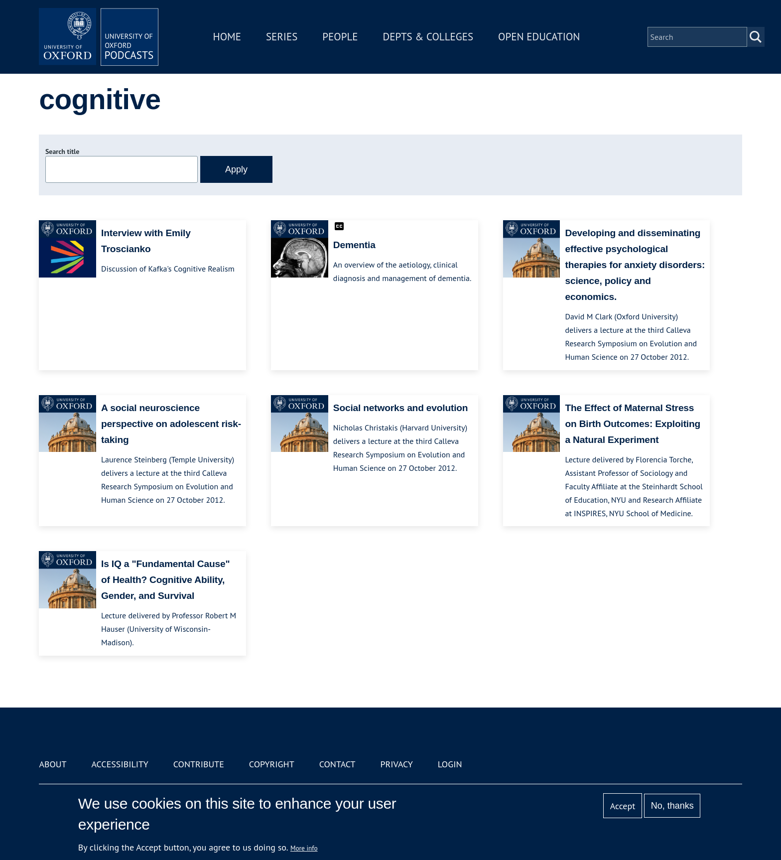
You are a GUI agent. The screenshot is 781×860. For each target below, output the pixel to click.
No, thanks (672, 806)
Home (227, 36)
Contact (337, 764)
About (52, 764)
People (340, 36)
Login (450, 764)
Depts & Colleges (428, 36)
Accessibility (119, 764)
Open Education (539, 36)
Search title (62, 151)
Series (281, 36)
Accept (623, 806)
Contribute (198, 764)
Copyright (271, 764)
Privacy (397, 764)
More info (304, 848)
